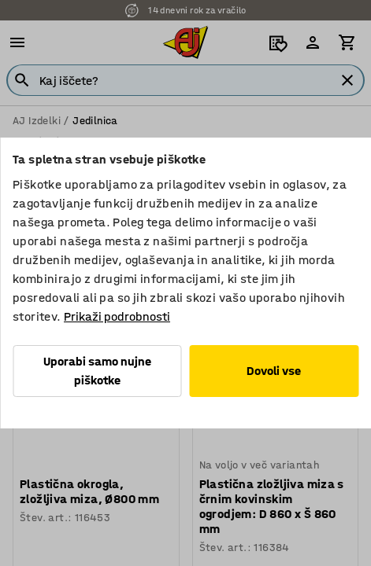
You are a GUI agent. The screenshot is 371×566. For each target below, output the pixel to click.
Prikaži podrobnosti (117, 316)
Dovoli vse (274, 370)
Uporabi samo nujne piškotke (97, 371)
